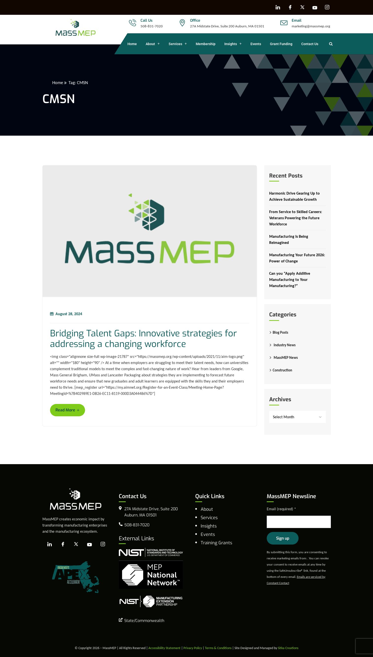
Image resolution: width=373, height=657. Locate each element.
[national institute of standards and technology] (151, 551)
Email (297, 20)
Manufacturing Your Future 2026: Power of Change (297, 258)
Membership (205, 44)
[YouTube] (315, 7)
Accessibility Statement (164, 648)
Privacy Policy (192, 648)
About (153, 43)
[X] (302, 7)
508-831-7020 (152, 26)
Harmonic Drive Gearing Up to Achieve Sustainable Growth (294, 196)
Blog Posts (280, 332)
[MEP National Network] (151, 574)
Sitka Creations (288, 648)
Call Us (147, 20)
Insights (233, 43)
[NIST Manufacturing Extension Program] (151, 601)
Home (132, 44)
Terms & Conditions (218, 648)
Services (178, 43)
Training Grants (216, 543)
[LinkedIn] (278, 7)
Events (255, 44)
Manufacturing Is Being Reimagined (288, 239)
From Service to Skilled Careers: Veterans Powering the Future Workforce (295, 217)
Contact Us (309, 44)
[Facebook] (290, 7)
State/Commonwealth (144, 620)
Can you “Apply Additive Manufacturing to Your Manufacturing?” (289, 279)
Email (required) (281, 509)
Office (195, 20)
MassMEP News (286, 357)
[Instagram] (327, 7)
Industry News (285, 345)
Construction (282, 370)
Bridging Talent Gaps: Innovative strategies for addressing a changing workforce (143, 338)
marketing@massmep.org (311, 26)
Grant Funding (281, 44)
